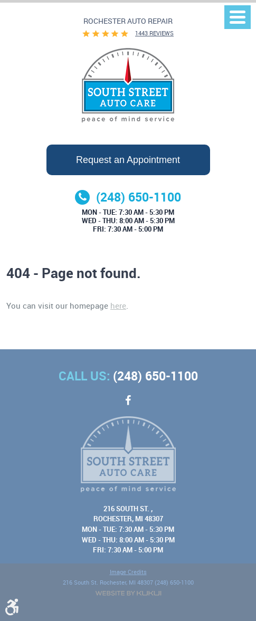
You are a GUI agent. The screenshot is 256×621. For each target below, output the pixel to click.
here (118, 305)
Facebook (128, 405)
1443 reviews (154, 33)
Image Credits (128, 572)
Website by (128, 593)
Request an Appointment (128, 160)
